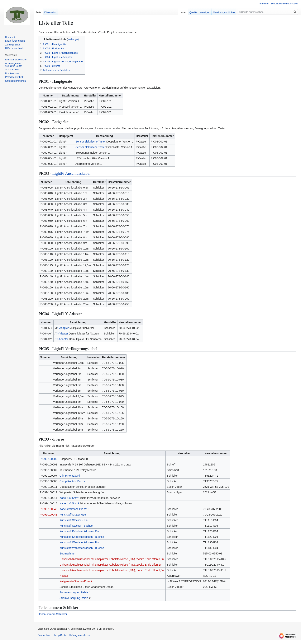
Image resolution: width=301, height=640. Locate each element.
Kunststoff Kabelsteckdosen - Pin (79, 531)
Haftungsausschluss (79, 635)
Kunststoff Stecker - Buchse (76, 525)
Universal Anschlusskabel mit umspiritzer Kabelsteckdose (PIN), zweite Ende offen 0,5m (112, 559)
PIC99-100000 (48, 458)
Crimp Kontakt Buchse (73, 481)
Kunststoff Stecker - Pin (74, 520)
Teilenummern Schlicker (53, 614)
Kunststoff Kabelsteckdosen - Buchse (82, 536)
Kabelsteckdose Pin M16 (74, 509)
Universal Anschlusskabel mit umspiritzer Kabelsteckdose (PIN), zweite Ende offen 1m (111, 564)
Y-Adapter (63, 327)
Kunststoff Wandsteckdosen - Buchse (82, 547)
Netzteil (64, 575)
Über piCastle (60, 635)
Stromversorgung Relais (74, 592)
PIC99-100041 (48, 514)
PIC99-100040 (48, 509)
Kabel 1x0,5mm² (69, 497)
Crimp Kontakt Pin (70, 475)
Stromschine (67, 553)
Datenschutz (44, 635)
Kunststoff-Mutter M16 (73, 514)
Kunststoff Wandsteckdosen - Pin (79, 542)
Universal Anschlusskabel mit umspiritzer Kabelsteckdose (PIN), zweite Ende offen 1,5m (112, 570)
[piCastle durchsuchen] (268, 12)
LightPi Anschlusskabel (71, 173)
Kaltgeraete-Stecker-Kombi (76, 581)
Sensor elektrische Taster (90, 141)
